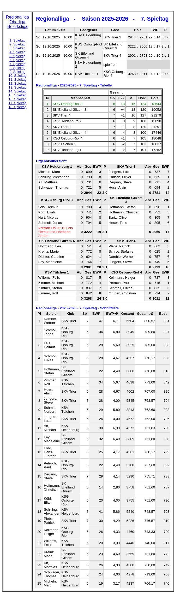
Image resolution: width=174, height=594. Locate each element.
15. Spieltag (18, 95)
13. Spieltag (18, 87)
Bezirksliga (17, 26)
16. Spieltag (18, 99)
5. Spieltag (17, 56)
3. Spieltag (17, 48)
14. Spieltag (18, 91)
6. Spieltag (17, 60)
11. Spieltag (18, 79)
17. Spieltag (18, 103)
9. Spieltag (17, 72)
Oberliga (17, 22)
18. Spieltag (18, 107)
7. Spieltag (17, 64)
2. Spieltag (17, 44)
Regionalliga (17, 17)
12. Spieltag (18, 83)
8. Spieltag (17, 68)
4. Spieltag (17, 52)
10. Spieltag (18, 76)
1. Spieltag (17, 40)
